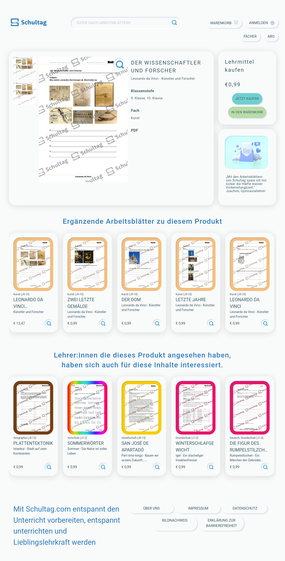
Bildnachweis (174, 520)
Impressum (198, 508)
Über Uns (151, 508)
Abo (271, 36)
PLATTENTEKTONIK (33, 443)
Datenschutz (245, 508)
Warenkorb (224, 23)
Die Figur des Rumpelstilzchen (248, 450)
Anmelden (262, 23)
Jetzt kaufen (247, 98)
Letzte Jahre (191, 299)
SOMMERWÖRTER (85, 443)
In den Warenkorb (247, 112)
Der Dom (131, 299)
